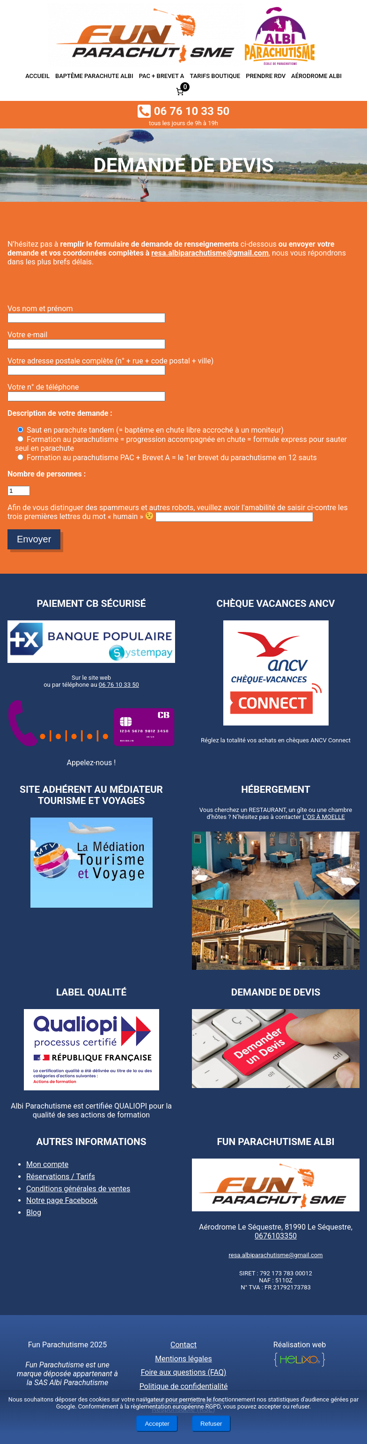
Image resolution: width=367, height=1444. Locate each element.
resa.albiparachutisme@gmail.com (209, 253)
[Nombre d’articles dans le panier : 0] (179, 91)
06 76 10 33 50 (119, 684)
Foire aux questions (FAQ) (184, 1372)
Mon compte (47, 1164)
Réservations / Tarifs (60, 1176)
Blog (33, 1212)
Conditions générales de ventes (78, 1188)
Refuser (211, 1423)
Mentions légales (183, 1358)
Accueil (37, 75)
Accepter (157, 1423)
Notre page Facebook (61, 1200)
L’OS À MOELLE (323, 816)
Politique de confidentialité (183, 1386)
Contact (183, 1344)
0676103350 (276, 1235)
